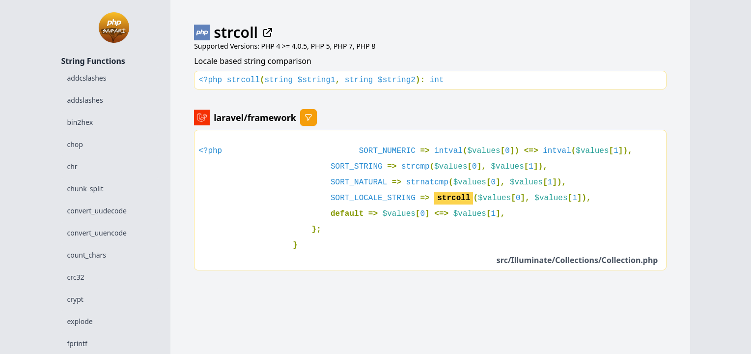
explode (80, 321)
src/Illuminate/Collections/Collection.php (577, 260)
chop (75, 144)
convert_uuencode (97, 232)
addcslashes (87, 78)
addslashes (85, 100)
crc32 (75, 277)
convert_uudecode (97, 210)
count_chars (86, 255)
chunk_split (85, 188)
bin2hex (80, 122)
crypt (75, 299)
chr (72, 166)
